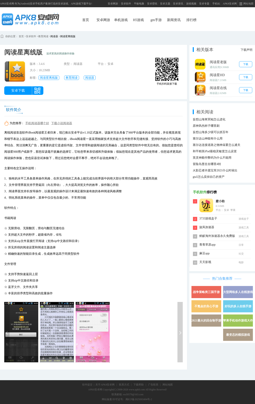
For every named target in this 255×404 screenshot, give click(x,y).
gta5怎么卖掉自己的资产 (209, 176)
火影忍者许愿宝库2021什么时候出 (215, 170)
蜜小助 (220, 201)
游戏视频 (191, 3)
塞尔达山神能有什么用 (207, 138)
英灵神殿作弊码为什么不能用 (212, 157)
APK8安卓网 (230, 3)
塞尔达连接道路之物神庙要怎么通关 (216, 145)
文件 (17, 287)
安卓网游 (113, 3)
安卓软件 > (32, 36)
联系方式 (124, 384)
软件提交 (87, 384)
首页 (85, 20)
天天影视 (205, 262)
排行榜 (191, 20)
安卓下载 (18, 90)
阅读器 (54, 36)
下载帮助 (138, 384)
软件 (55, 139)
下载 (245, 64)
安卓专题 (204, 3)
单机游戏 (121, 20)
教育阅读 (43, 36)
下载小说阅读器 (61, 123)
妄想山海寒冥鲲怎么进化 (209, 119)
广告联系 (153, 384)
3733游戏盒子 (208, 218)
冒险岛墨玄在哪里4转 (207, 164)
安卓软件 (126, 3)
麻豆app (204, 253)
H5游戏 (138, 20)
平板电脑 (139, 3)
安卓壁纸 (152, 3)
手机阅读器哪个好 (37, 123)
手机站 (216, 3)
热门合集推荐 (222, 278)
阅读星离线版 (67, 36)
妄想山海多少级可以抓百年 (210, 132)
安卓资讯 (178, 3)
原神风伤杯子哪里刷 (206, 125)
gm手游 (156, 20)
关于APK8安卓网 (105, 384)
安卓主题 (165, 3)
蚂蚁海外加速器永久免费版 (217, 236)
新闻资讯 (174, 20)
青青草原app (207, 244)
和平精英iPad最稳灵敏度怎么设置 (215, 151)
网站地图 (168, 384)
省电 (59, 234)
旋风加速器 (206, 227)
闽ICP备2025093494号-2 (139, 399)
